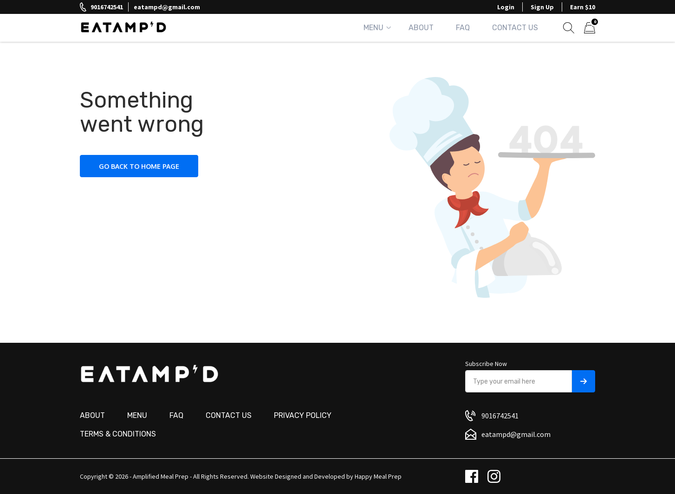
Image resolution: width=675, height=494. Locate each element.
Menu (373, 27)
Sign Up (542, 7)
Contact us (229, 415)
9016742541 (107, 7)
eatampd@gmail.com (167, 7)
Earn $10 (582, 7)
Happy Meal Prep (378, 476)
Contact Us (515, 27)
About (421, 27)
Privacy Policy (302, 415)
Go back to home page (139, 166)
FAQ (463, 27)
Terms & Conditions (118, 434)
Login (505, 7)
